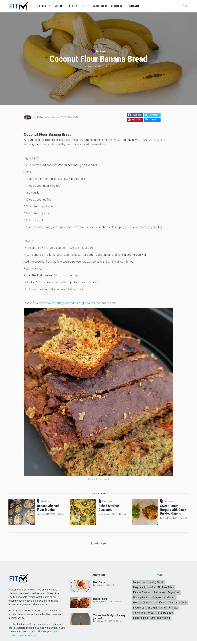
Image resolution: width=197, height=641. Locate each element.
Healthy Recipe (141, 597)
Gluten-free (139, 582)
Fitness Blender (141, 592)
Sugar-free (173, 592)
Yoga (150, 612)
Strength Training (157, 607)
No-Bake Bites (166, 587)
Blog (85, 6)
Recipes (73, 6)
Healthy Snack (156, 582)
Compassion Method (164, 597)
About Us (117, 6)
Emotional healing (160, 617)
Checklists (43, 6)
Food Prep (139, 607)
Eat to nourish (140, 617)
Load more (98, 543)
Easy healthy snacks (144, 587)
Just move (159, 592)
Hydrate (173, 607)
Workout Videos (178, 602)
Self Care (161, 602)
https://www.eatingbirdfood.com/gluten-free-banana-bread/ (77, 303)
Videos (59, 6)
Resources (99, 6)
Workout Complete (143, 602)
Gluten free (139, 612)
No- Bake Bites (164, 612)
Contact (133, 6)
